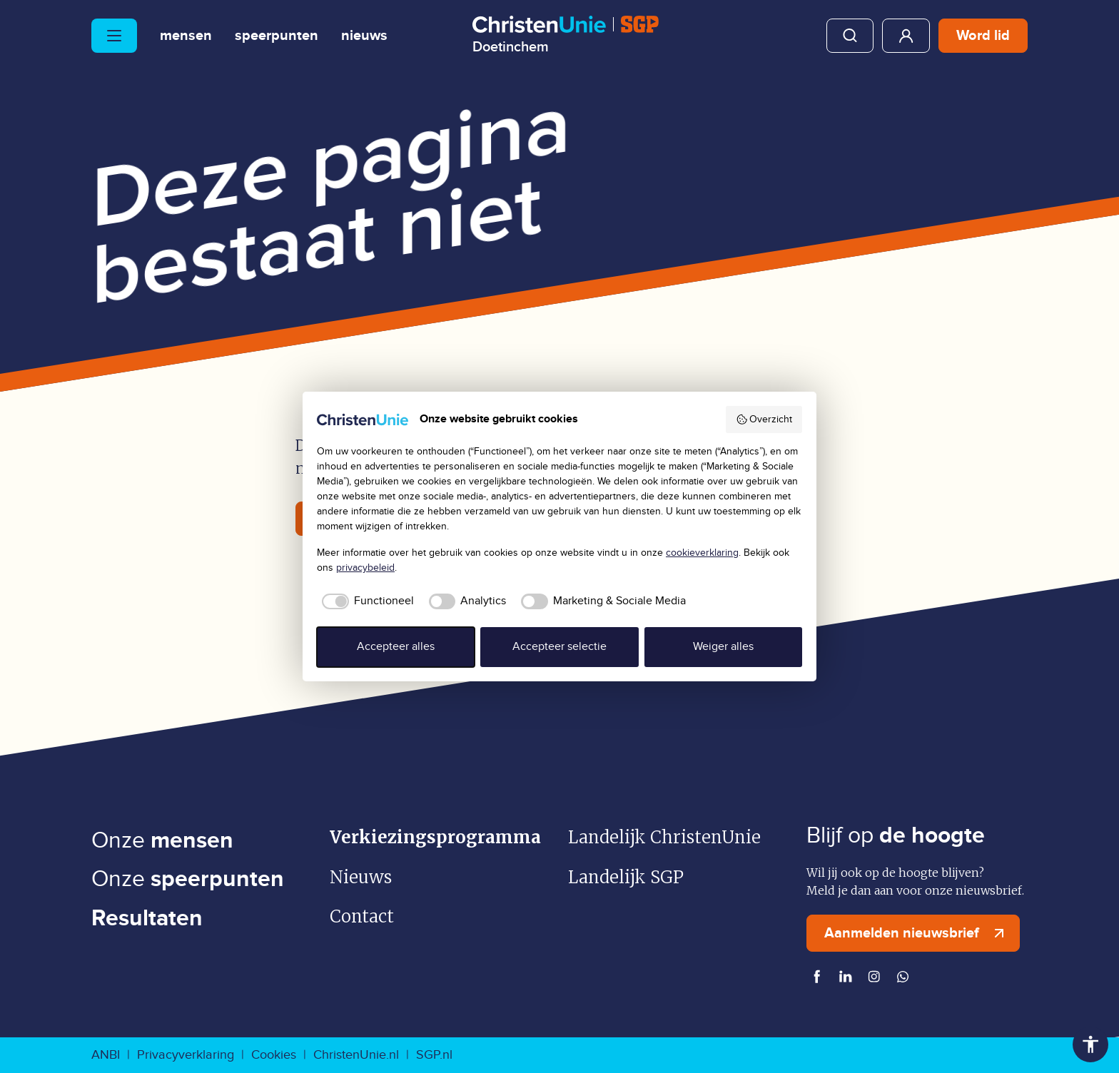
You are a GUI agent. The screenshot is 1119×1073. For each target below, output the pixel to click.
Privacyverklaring (185, 1054)
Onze (162, 841)
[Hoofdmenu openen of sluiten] (114, 36)
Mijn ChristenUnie (906, 35)
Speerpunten (276, 36)
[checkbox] (365, 601)
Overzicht (764, 419)
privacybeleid (365, 568)
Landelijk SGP (626, 877)
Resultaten (147, 918)
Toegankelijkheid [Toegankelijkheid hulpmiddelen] (1090, 1044)
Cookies (273, 1054)
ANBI (105, 1054)
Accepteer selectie (559, 647)
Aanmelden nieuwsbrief (917, 933)
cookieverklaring (702, 553)
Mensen (186, 36)
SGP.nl (434, 1054)
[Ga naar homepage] (565, 35)
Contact (362, 916)
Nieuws (364, 36)
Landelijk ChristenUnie (664, 837)
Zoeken (850, 35)
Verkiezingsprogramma (435, 837)
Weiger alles (723, 647)
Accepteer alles (396, 647)
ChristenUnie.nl (356, 1054)
